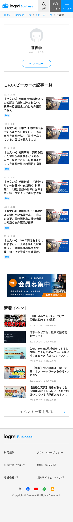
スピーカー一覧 (44, 15)
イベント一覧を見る (36, 411)
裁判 (7, 115)
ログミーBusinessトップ (18, 15)
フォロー (36, 63)
